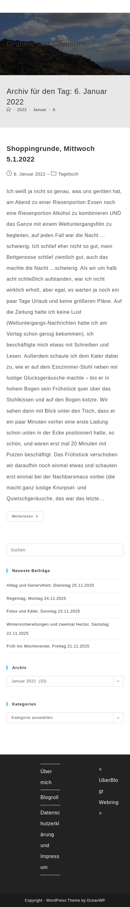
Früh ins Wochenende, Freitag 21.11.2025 (48, 646)
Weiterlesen (28, 517)
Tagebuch (68, 174)
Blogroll (49, 797)
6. (55, 109)
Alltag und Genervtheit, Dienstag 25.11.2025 (50, 585)
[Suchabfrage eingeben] (65, 550)
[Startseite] (9, 109)
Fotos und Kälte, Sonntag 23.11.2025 (43, 611)
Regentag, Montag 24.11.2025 (36, 598)
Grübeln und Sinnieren (46, 44)
